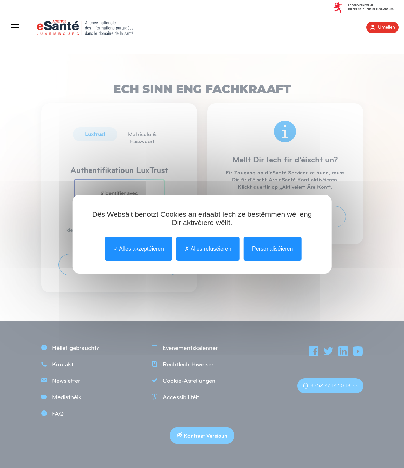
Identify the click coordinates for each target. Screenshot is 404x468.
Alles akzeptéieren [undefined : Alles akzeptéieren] (139, 248)
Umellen (382, 27)
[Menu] (16, 27)
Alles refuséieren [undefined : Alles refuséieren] (208, 248)
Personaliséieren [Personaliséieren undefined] (272, 248)
